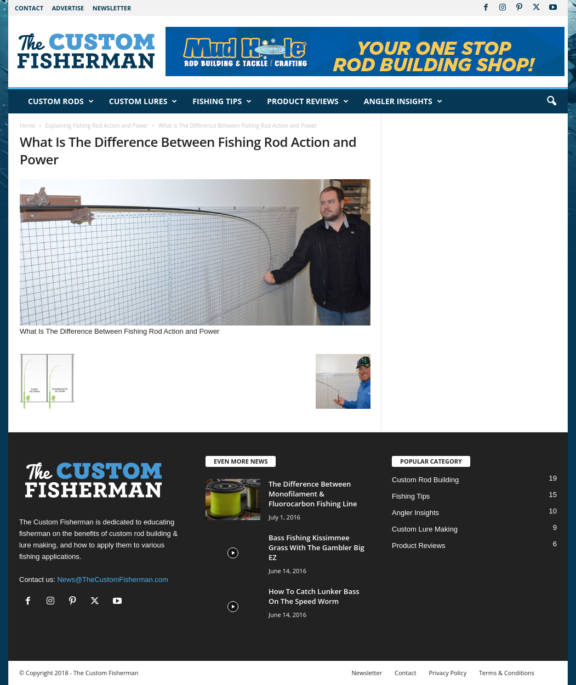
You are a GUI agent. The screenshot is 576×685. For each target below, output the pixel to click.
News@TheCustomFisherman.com (112, 579)
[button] (551, 101)
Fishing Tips (222, 101)
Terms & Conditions (506, 673)
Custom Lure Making (425, 529)
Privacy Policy (447, 673)
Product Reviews (308, 101)
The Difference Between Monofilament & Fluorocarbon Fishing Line (313, 494)
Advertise (68, 8)
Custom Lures (143, 101)
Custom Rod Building (425, 480)
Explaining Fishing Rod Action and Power (96, 125)
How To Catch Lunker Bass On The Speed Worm (314, 596)
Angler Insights (403, 101)
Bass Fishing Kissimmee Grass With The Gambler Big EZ (316, 547)
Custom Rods (61, 101)
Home (27, 125)
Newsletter (112, 8)
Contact (29, 8)
